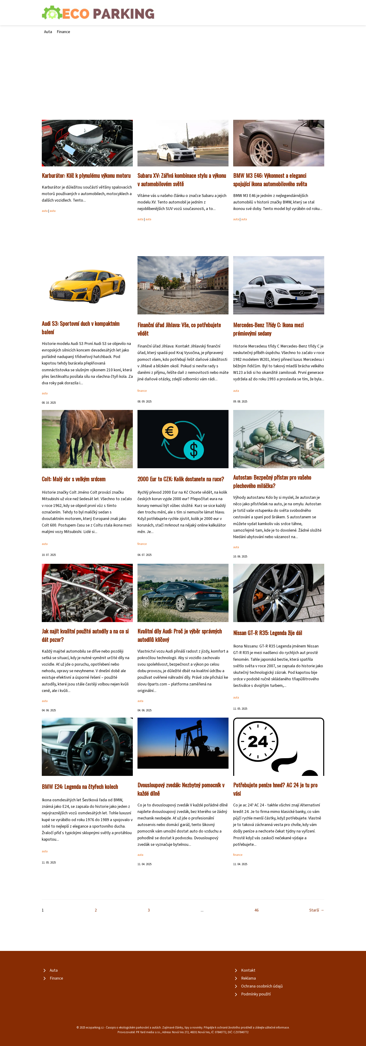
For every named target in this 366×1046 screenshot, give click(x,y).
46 (256, 910)
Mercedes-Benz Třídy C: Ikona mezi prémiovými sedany (268, 328)
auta (45, 211)
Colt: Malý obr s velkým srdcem (74, 479)
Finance (63, 32)
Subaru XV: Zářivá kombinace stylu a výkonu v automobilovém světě (181, 179)
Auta (48, 32)
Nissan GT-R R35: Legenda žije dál (267, 632)
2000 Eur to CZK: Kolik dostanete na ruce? (180, 479)
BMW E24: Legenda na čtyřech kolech (80, 786)
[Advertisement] (183, 70)
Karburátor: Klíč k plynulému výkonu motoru (86, 175)
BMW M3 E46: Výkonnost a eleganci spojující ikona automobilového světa (270, 179)
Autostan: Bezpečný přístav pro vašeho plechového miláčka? (272, 481)
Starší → (316, 910)
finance (142, 391)
